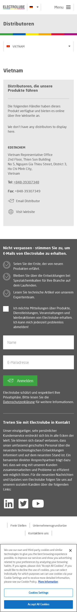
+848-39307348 (26, 182)
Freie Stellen (18, 525)
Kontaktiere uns (38, 533)
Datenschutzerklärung (19, 402)
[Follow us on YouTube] (38, 503)
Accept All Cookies (38, 604)
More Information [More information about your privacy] (48, 581)
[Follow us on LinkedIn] (9, 503)
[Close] (70, 550)
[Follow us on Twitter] (23, 503)
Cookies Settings (38, 592)
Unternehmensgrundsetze (50, 525)
